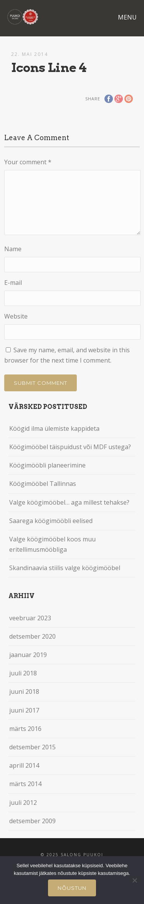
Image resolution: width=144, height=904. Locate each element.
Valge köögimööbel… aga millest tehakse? (69, 502)
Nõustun (72, 888)
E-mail (13, 282)
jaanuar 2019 (28, 655)
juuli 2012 (23, 802)
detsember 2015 (32, 747)
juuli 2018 (23, 673)
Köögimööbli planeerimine (47, 465)
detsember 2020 (32, 636)
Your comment (27, 162)
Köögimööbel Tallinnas (42, 483)
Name (13, 249)
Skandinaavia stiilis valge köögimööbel (64, 568)
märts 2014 (25, 784)
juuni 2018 (24, 691)
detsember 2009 (32, 821)
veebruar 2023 (30, 618)
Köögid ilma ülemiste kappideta (54, 428)
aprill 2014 (24, 765)
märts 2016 (25, 728)
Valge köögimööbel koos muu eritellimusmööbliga (52, 544)
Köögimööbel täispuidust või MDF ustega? (70, 447)
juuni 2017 (24, 710)
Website (16, 316)
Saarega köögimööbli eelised (51, 521)
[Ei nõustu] (134, 880)
